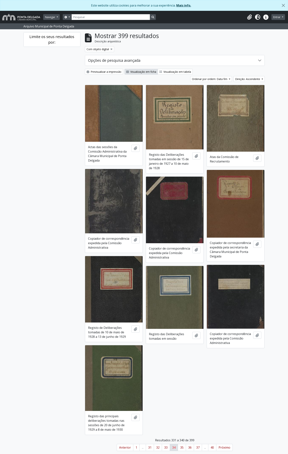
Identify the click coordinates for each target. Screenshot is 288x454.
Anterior (125, 447)
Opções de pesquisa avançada (114, 60)
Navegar (50, 17)
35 (182, 447)
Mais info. (183, 5)
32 (158, 447)
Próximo (224, 447)
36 (190, 447)
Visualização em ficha (141, 71)
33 (166, 447)
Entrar (277, 17)
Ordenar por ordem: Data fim (210, 79)
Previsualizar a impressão (104, 71)
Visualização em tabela (175, 71)
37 (198, 447)
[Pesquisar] (110, 17)
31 (150, 447)
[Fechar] (283, 5)
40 (212, 447)
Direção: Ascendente (248, 79)
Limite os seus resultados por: (51, 39)
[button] (249, 17)
